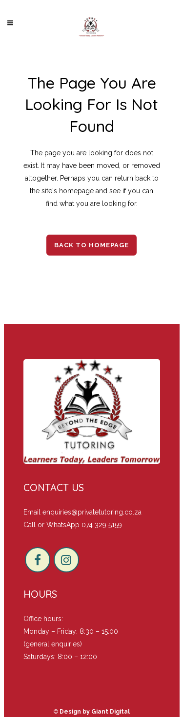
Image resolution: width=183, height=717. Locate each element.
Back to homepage (91, 245)
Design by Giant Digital (95, 711)
